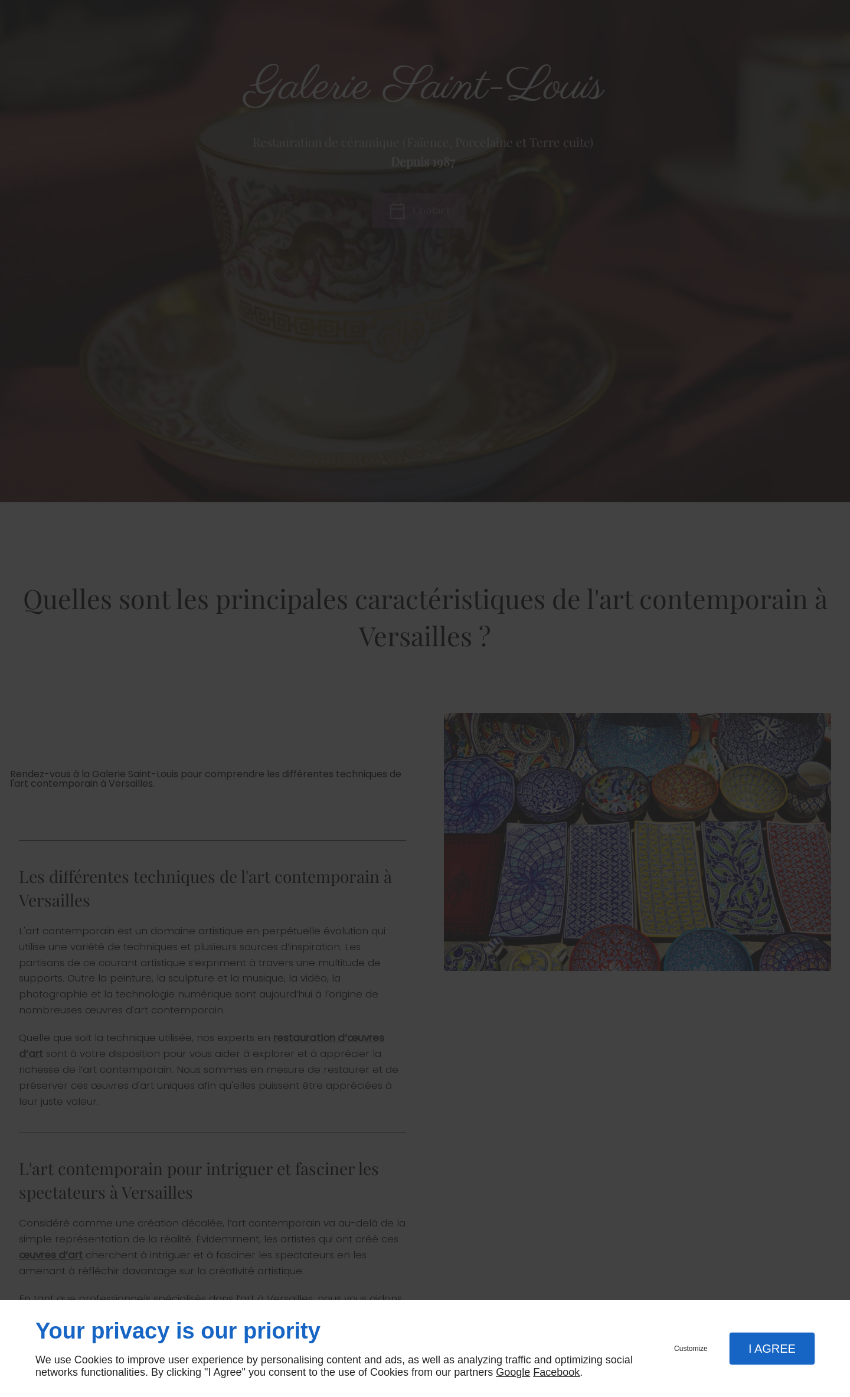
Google (513, 1372)
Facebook (556, 1372)
